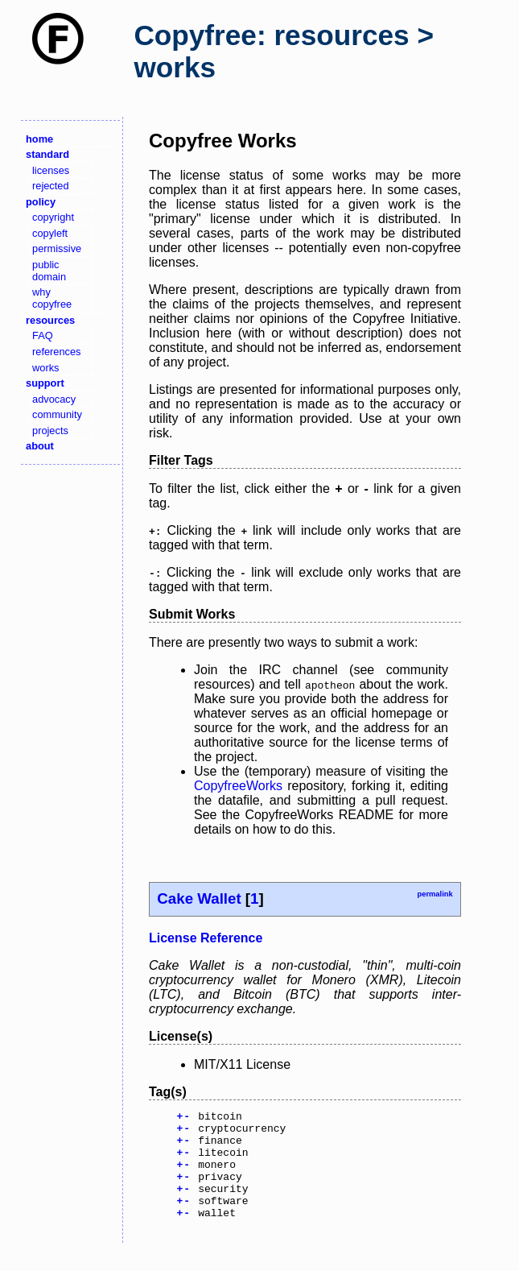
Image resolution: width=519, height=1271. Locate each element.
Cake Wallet (199, 898)
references (56, 352)
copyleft (50, 233)
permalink (434, 894)
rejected (50, 186)
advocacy (54, 399)
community (57, 414)
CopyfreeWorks (238, 786)
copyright (53, 217)
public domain (49, 271)
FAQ (42, 335)
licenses (50, 170)
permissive (56, 248)
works (45, 368)
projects (50, 430)
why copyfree (52, 298)
